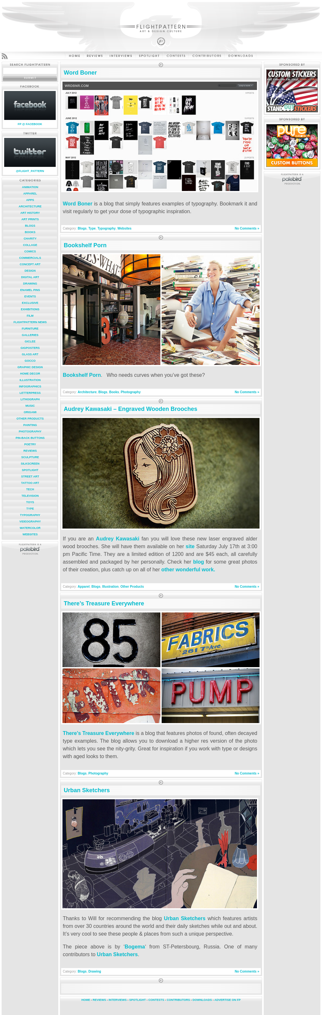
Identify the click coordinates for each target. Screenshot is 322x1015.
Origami (30, 412)
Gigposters (30, 347)
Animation (30, 187)
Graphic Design (30, 367)
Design (30, 270)
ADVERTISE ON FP (227, 999)
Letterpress (30, 392)
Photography (30, 431)
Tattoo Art (30, 483)
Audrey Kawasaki (117, 538)
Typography (30, 515)
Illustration (30, 380)
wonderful (187, 569)
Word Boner (80, 72)
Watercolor (30, 528)
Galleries (30, 335)
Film (30, 315)
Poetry (30, 444)
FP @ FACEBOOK (30, 124)
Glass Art (30, 354)
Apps (30, 200)
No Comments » (247, 228)
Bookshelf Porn (85, 245)
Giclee (30, 341)
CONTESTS (156, 999)
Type (30, 508)
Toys (30, 502)
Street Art (30, 476)
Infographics (30, 386)
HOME (85, 999)
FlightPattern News (30, 322)
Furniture (30, 328)
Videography (30, 521)
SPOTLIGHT (137, 999)
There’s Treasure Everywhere (104, 603)
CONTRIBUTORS (178, 999)
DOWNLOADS (202, 999)
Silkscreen (30, 463)
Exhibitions (30, 309)
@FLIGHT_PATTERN (30, 171)
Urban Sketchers (87, 790)
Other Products (30, 418)
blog (198, 562)
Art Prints (30, 219)
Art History (30, 212)
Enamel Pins (30, 290)
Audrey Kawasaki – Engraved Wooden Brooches (130, 409)
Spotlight (30, 470)
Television (30, 495)
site (190, 546)
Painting (30, 425)
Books (30, 232)
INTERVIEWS (118, 999)
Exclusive (30, 302)
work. (208, 569)
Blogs (30, 225)
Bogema (135, 946)
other (167, 569)
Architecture (30, 206)
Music (30, 405)
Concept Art (30, 264)
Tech (30, 489)
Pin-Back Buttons (30, 438)
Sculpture (30, 457)
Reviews (30, 450)
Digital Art (30, 277)
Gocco (29, 360)
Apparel (30, 193)
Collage (30, 245)
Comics (30, 251)
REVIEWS (99, 999)
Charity (30, 238)
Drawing (30, 283)
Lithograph (30, 399)
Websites (30, 534)
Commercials (30, 257)
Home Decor (30, 373)
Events (30, 296)
